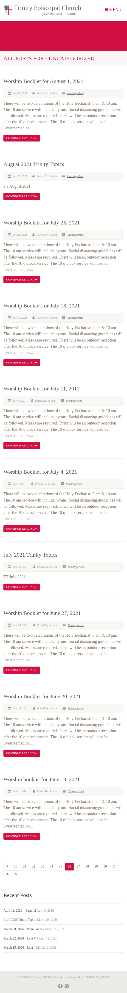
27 (78, 866)
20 (15, 866)
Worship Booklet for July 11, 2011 (41, 389)
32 (7, 874)
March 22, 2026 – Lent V (19, 938)
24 (51, 866)
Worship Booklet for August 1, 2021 (43, 81)
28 (87, 866)
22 (33, 866)
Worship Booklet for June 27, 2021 (42, 613)
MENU (113, 9)
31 (114, 866)
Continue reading (21, 138)
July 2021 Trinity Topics (30, 555)
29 (96, 866)
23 (42, 866)
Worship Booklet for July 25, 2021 (41, 223)
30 (105, 866)
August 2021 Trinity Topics (33, 164)
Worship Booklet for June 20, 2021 (42, 696)
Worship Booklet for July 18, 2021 (41, 306)
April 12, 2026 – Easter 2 (19, 910)
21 (24, 866)
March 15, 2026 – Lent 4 (19, 947)
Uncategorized (75, 93)
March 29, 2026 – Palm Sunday (23, 929)
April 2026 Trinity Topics (19, 919)
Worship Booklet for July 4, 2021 (40, 472)
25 (60, 866)
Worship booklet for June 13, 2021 (41, 779)
